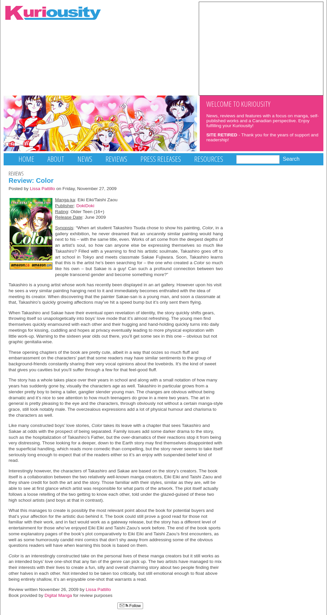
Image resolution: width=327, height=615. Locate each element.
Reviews (116, 159)
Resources (208, 159)
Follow (130, 605)
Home (26, 159)
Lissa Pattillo (42, 188)
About (55, 159)
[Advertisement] (261, 48)
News (84, 159)
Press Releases (160, 159)
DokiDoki (85, 205)
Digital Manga (58, 595)
